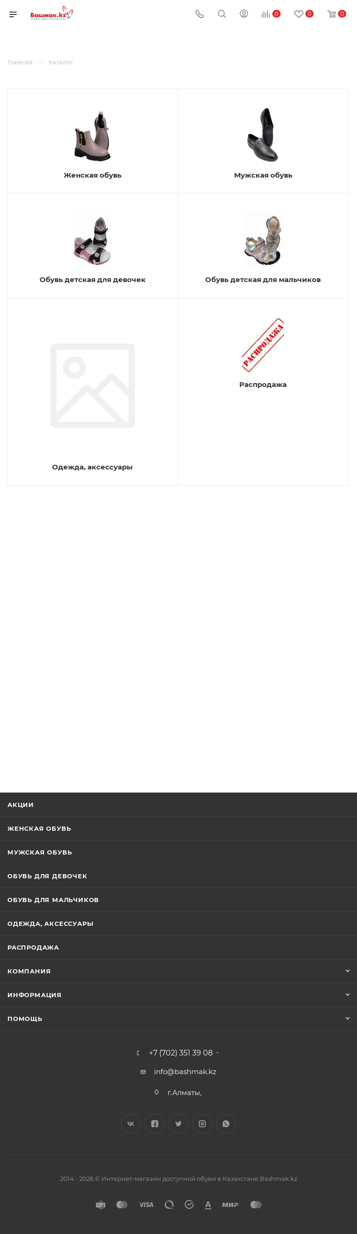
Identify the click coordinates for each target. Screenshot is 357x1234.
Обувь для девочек (47, 876)
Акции (20, 804)
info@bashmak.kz (185, 1071)
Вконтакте (131, 1124)
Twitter (178, 1124)
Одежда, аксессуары (50, 923)
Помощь (24, 1018)
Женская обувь (39, 828)
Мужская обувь (39, 852)
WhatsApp (226, 1124)
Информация (34, 995)
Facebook (155, 1124)
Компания (29, 971)
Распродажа (33, 947)
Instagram (202, 1124)
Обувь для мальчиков (53, 899)
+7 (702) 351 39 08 (181, 1053)
